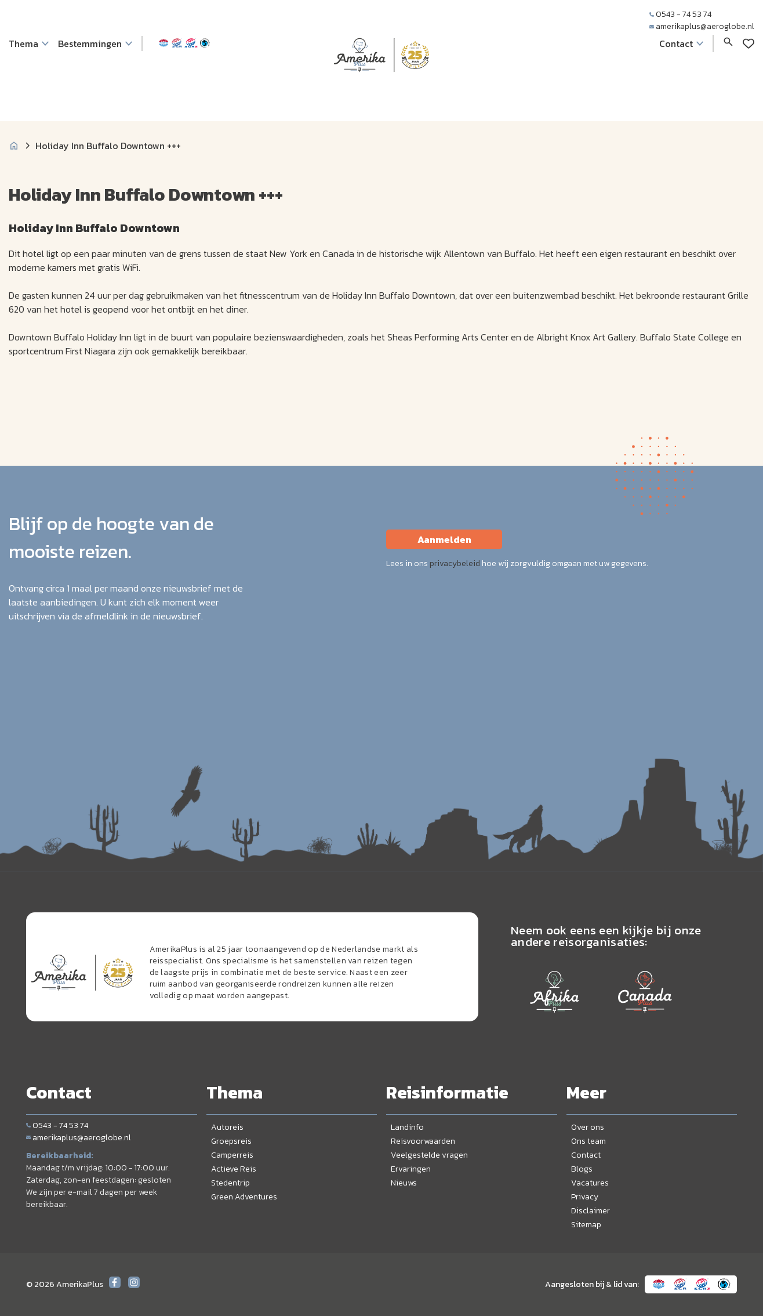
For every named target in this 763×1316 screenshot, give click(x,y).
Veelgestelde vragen (429, 1155)
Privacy (584, 1197)
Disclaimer (590, 1211)
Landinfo (407, 1127)
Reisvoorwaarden (423, 1141)
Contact (586, 1155)
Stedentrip (230, 1183)
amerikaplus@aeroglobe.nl (701, 26)
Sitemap (586, 1225)
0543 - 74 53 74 (680, 14)
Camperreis (232, 1155)
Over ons (587, 1127)
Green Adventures (244, 1197)
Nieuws (404, 1183)
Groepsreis (231, 1141)
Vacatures (590, 1183)
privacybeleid (455, 563)
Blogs (582, 1169)
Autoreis (227, 1127)
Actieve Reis (233, 1169)
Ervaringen (411, 1169)
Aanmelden (444, 539)
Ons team (588, 1141)
